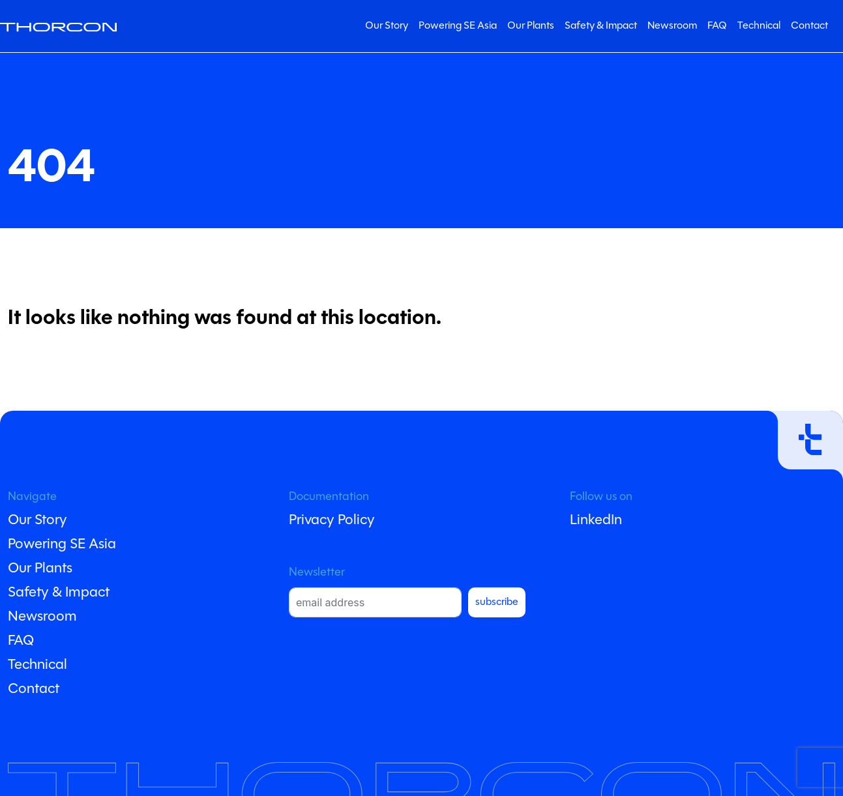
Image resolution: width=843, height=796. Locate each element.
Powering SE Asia (458, 26)
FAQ (717, 26)
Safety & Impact (601, 26)
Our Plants (530, 26)
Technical (758, 26)
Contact (809, 26)
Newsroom (672, 26)
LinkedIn (596, 520)
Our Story (386, 26)
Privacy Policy (332, 520)
